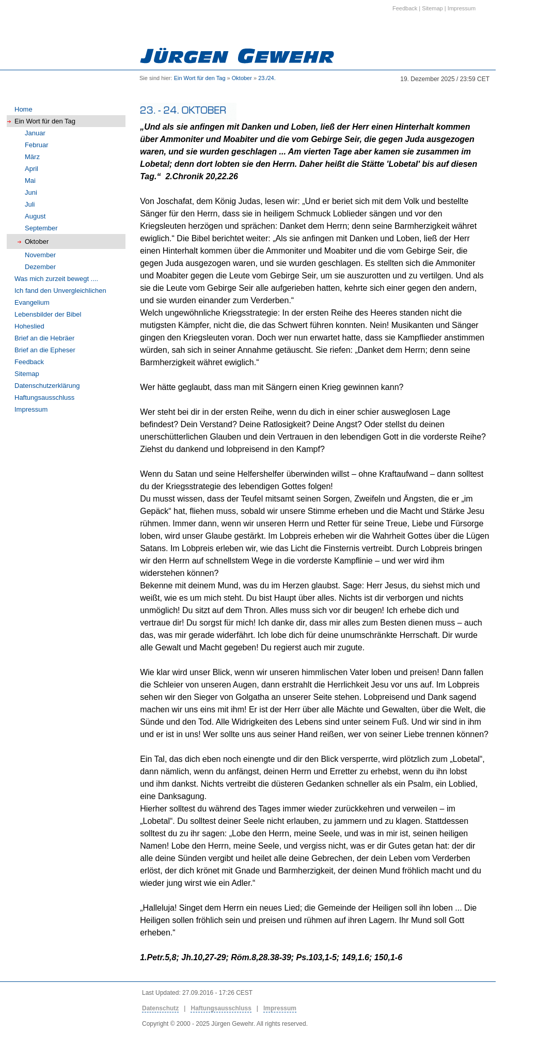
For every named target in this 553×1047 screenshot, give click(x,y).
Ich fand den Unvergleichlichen (60, 290)
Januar (35, 133)
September (41, 228)
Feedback (29, 362)
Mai (30, 180)
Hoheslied (29, 326)
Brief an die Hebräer (44, 338)
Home (23, 109)
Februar (37, 145)
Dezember (40, 267)
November (40, 255)
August (35, 216)
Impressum (31, 409)
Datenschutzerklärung (47, 385)
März (32, 157)
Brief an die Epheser (44, 350)
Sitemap (26, 374)
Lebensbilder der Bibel (47, 314)
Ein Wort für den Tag (200, 78)
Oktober (242, 78)
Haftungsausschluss (44, 397)
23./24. (267, 78)
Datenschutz (160, 1008)
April (31, 169)
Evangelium (32, 302)
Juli (30, 204)
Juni (31, 192)
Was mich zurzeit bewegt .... (56, 279)
